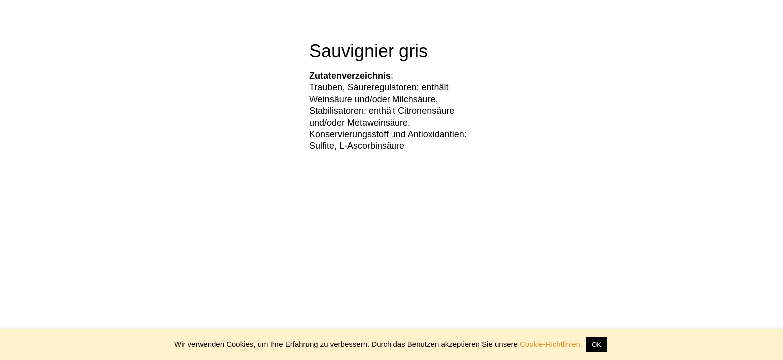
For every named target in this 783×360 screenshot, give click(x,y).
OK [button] (596, 344)
